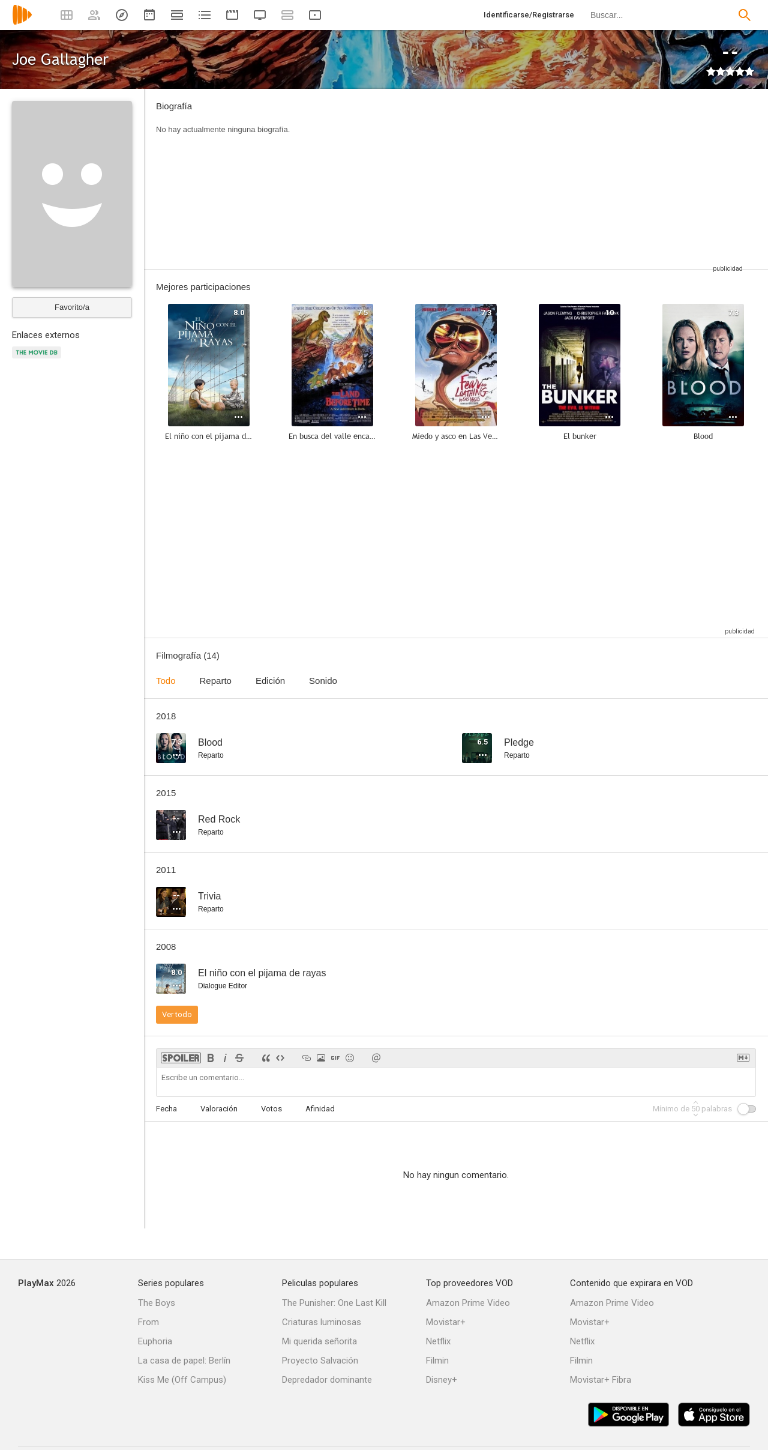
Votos (271, 1108)
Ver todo (177, 1014)
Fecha (166, 1108)
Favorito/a (72, 307)
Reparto (216, 680)
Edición (270, 680)
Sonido (323, 680)
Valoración (219, 1108)
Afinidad (320, 1108)
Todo (166, 680)
